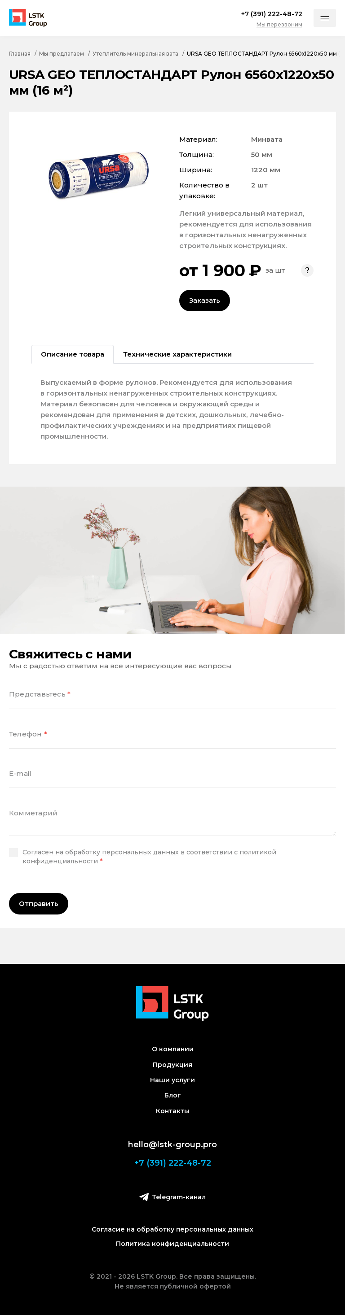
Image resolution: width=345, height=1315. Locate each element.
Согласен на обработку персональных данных (100, 852)
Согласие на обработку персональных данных (172, 1229)
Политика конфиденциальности (172, 1244)
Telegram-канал (172, 1197)
